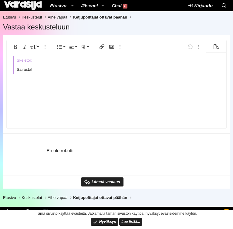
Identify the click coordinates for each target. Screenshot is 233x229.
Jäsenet (89, 5)
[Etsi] (224, 5)
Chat (119, 6)
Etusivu (58, 5)
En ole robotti (60, 150)
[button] (72, 5)
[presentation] (127, 159)
